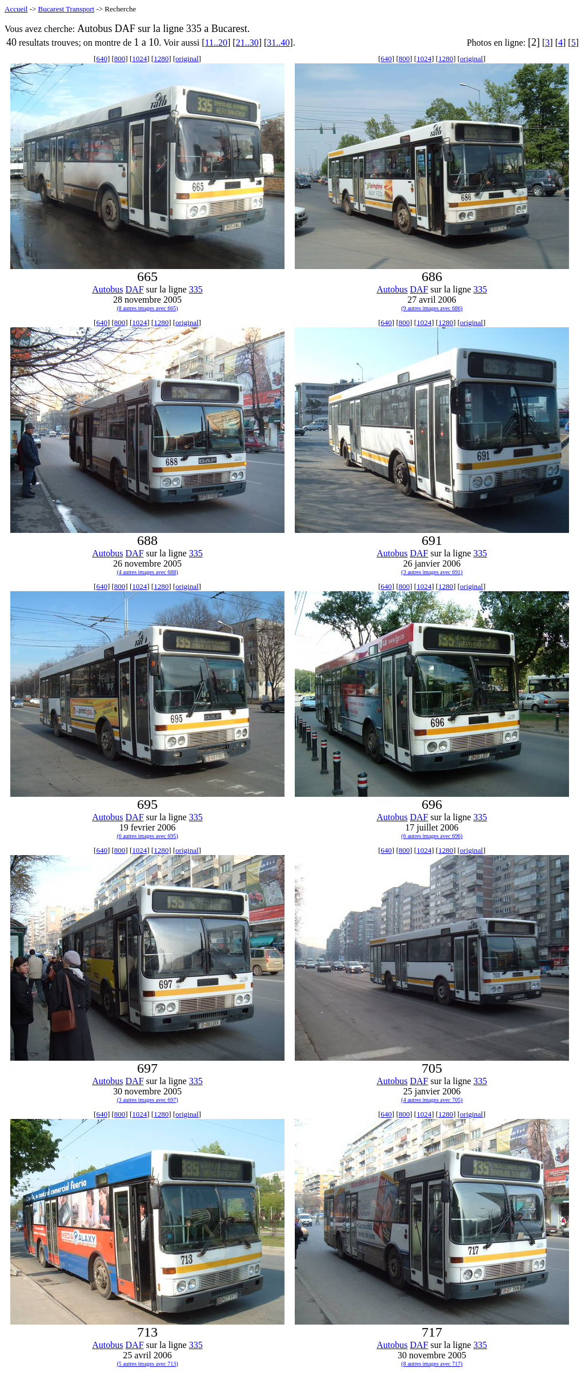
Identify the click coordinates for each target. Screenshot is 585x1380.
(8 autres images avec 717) (431, 1364)
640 (101, 58)
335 (196, 289)
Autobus (107, 289)
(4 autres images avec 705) (431, 1100)
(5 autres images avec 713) (147, 1364)
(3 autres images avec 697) (147, 1100)
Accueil (16, 9)
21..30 (247, 42)
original (186, 58)
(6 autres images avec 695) (147, 836)
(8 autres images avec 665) (147, 308)
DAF (135, 289)
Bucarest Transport (66, 9)
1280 (161, 58)
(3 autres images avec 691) (431, 572)
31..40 (278, 42)
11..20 (216, 42)
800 (120, 58)
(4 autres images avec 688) (147, 572)
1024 (139, 58)
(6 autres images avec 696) (431, 836)
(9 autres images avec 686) (431, 308)
